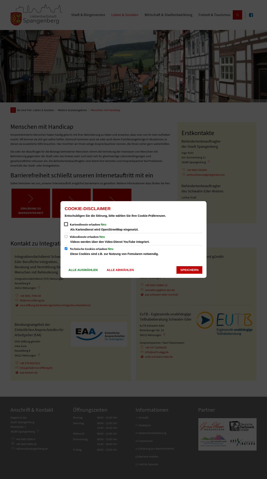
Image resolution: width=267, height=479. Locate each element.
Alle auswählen (83, 270)
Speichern (189, 270)
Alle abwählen (120, 270)
